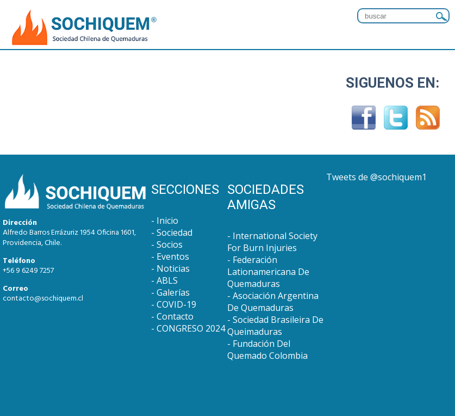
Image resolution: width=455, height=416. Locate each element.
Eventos (173, 256)
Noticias (173, 268)
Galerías (173, 292)
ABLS (167, 280)
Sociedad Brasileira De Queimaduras (275, 326)
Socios (170, 244)
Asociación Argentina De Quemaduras (273, 302)
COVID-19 (176, 304)
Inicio (167, 221)
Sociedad (174, 232)
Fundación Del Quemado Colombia (267, 350)
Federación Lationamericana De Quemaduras (268, 272)
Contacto (175, 316)
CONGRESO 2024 (191, 328)
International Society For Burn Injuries (272, 242)
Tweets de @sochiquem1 (376, 177)
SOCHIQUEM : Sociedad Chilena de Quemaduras (85, 28)
